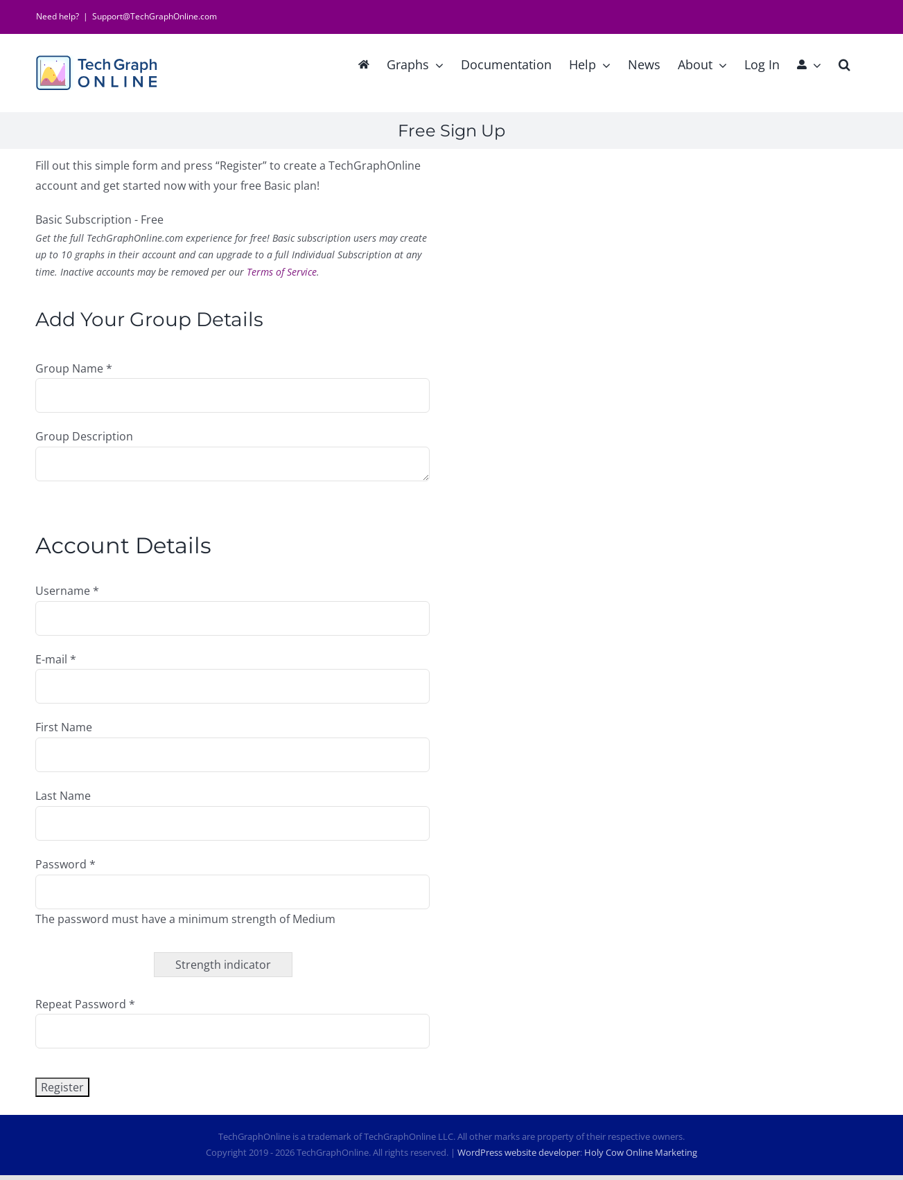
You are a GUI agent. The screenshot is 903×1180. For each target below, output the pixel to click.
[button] (844, 63)
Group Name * (73, 368)
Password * (65, 864)
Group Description (84, 436)
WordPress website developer (518, 1152)
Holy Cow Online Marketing (640, 1152)
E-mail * (55, 659)
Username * (67, 590)
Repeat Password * (85, 1004)
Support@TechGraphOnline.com (154, 16)
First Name (63, 727)
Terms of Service (282, 271)
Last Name (63, 795)
